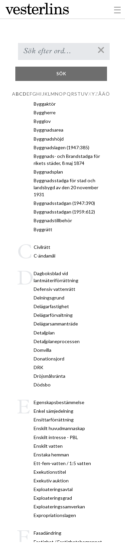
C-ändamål (44, 256)
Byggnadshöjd (49, 139)
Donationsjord (49, 358)
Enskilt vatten (48, 446)
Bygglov (42, 121)
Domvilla (42, 350)
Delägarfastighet (51, 306)
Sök (61, 73)
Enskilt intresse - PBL (56, 437)
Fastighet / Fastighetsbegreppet (68, 542)
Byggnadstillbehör (53, 220)
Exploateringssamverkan (59, 506)
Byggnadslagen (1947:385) (61, 147)
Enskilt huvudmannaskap (59, 428)
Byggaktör (45, 104)
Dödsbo (42, 384)
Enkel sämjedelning (53, 411)
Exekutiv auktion (51, 480)
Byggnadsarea (48, 130)
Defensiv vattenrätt (54, 289)
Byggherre (45, 112)
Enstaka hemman (51, 454)
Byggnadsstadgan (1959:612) (64, 212)
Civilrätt (42, 247)
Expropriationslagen (55, 515)
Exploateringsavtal (53, 489)
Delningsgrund (49, 297)
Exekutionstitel (50, 472)
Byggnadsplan (48, 172)
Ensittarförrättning (54, 419)
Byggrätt (43, 229)
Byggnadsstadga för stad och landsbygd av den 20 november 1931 (66, 187)
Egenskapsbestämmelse (59, 402)
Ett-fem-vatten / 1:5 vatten (62, 463)
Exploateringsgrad (53, 498)
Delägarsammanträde (56, 323)
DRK (38, 367)
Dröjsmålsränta (49, 376)
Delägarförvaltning (53, 315)
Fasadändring (47, 533)
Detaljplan (44, 332)
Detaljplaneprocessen (57, 341)
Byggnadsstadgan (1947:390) (64, 203)
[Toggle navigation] (117, 10)
